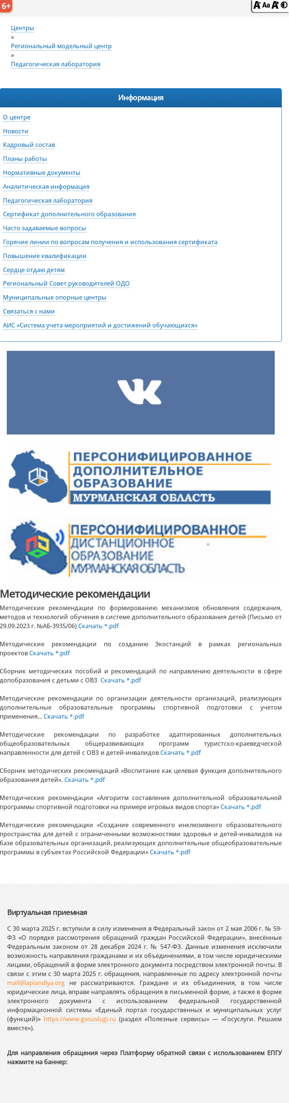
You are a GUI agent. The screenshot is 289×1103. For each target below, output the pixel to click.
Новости (16, 131)
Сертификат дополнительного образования (69, 214)
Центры (22, 28)
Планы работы (25, 159)
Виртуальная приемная (47, 912)
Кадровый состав (29, 145)
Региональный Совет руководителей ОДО (66, 283)
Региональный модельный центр (61, 46)
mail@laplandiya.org (36, 983)
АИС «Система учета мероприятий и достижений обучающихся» (100, 325)
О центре (16, 117)
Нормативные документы (42, 172)
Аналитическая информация (46, 186)
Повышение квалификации (45, 256)
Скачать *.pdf (98, 626)
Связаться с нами (29, 311)
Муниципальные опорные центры (54, 297)
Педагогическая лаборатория (55, 64)
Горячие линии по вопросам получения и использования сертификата (110, 242)
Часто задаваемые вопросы (44, 228)
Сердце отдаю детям (34, 270)
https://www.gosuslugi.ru (80, 1019)
